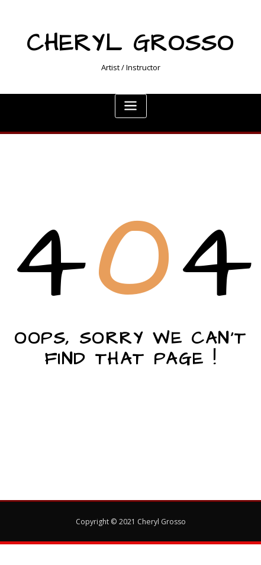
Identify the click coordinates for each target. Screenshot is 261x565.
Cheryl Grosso (130, 44)
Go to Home (130, 400)
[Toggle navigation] (131, 106)
